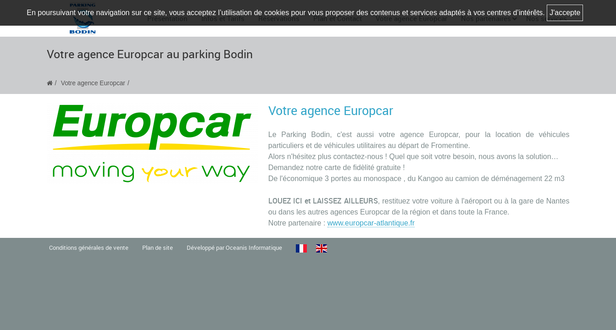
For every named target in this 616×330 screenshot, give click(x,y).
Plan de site (157, 248)
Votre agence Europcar (93, 83)
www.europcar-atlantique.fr (371, 223)
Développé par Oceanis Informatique (234, 248)
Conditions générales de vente (88, 248)
